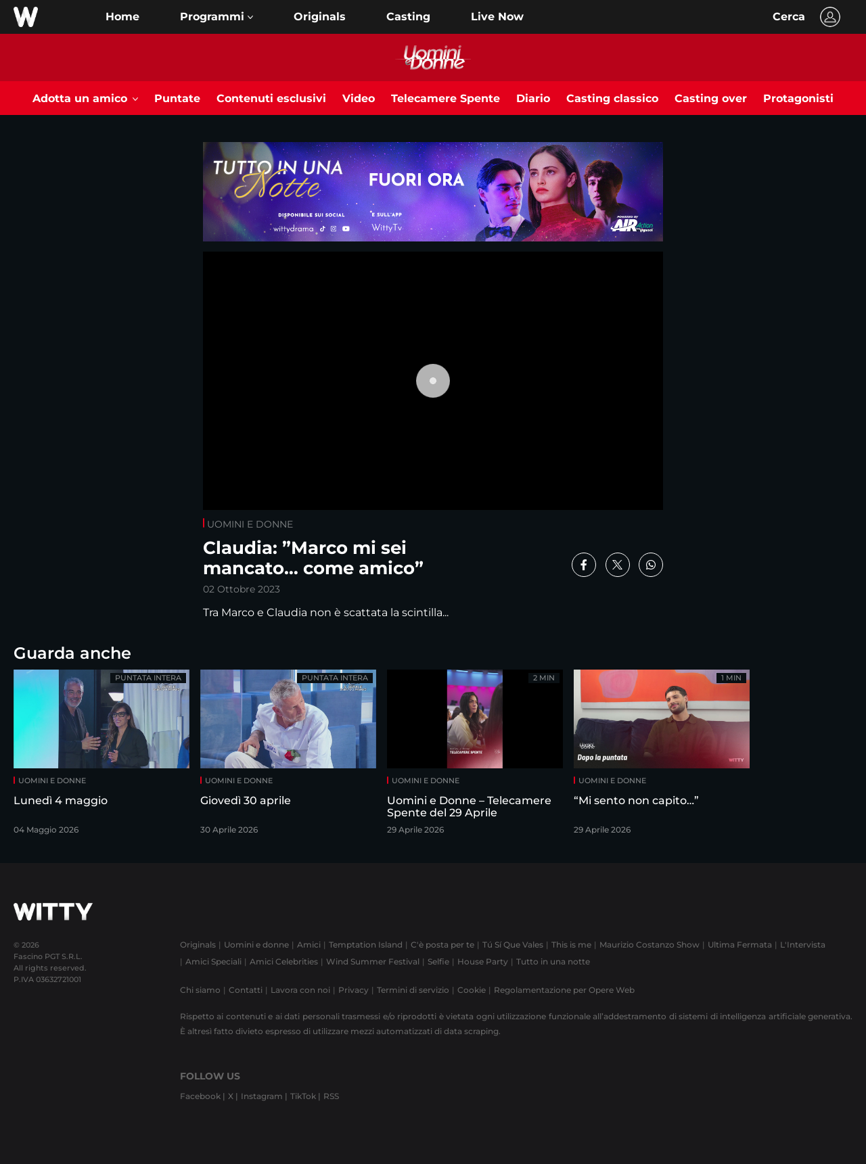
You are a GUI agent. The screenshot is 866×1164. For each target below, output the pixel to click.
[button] (216, 17)
